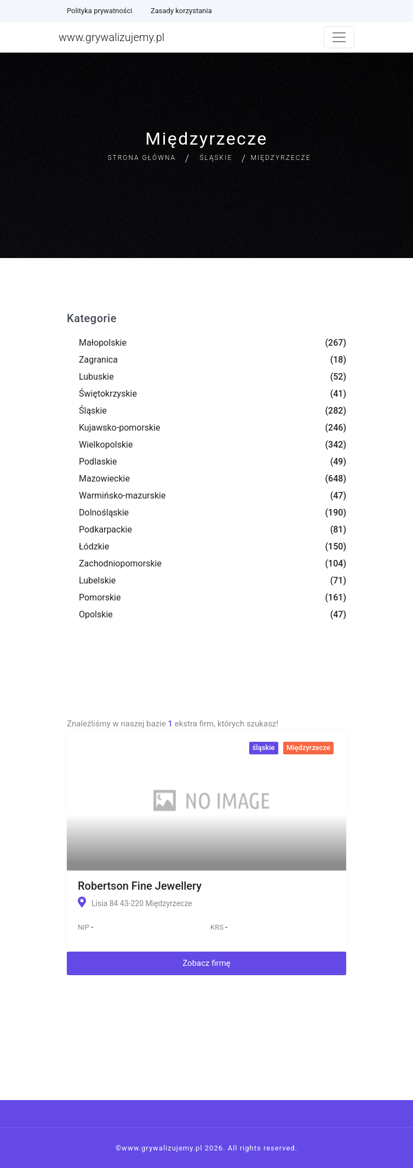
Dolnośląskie (104, 512)
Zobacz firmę (206, 963)
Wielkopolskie (106, 444)
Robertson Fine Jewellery (140, 885)
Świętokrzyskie (108, 393)
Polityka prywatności (99, 11)
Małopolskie (103, 342)
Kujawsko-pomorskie (119, 427)
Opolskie (96, 614)
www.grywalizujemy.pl (111, 37)
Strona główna (141, 158)
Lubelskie (97, 580)
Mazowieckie (104, 478)
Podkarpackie (105, 529)
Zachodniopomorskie (120, 563)
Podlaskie (98, 461)
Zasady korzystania (181, 11)
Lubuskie (96, 376)
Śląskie (215, 158)
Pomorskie (100, 597)
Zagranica (98, 359)
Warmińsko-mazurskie (122, 495)
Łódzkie (94, 546)
